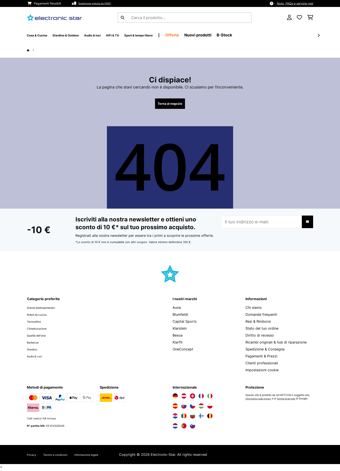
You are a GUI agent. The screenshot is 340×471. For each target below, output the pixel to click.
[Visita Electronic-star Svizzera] (192, 397)
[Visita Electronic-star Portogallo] (183, 427)
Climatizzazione (40, 330)
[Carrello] (310, 17)
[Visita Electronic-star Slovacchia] (183, 407)
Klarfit (178, 344)
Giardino (34, 351)
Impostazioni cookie (262, 372)
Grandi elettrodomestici (46, 309)
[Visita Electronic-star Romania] (183, 417)
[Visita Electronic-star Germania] (175, 397)
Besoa (178, 337)
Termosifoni (36, 323)
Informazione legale (102, 456)
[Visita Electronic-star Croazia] (175, 417)
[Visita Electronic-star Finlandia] (201, 417)
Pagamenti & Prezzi (261, 358)
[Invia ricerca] (122, 17)
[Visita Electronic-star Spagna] (175, 407)
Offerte (209, 35)
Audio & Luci (37, 358)
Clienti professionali (261, 365)
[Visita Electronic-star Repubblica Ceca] (192, 407)
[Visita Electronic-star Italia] (209, 397)
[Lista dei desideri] (299, 17)
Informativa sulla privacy (260, 400)
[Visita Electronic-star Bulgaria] (192, 417)
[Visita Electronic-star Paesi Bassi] (175, 427)
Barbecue (34, 344)
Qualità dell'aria (39, 337)
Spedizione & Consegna (264, 351)
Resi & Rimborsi (258, 323)
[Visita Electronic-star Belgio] (209, 417)
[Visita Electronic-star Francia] (201, 397)
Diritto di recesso (259, 337)
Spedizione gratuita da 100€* (99, 3)
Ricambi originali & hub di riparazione (276, 344)
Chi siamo (253, 309)
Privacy (33, 456)
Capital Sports (184, 323)
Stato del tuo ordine (261, 330)
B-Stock (261, 35)
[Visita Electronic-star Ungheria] (201, 407)
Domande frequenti (261, 316)
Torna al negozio (170, 104)
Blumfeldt (180, 316)
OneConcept (183, 351)
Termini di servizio (292, 400)
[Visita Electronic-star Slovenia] (192, 427)
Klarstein (180, 330)
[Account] (289, 17)
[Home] (32, 50)
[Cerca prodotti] (184, 17)
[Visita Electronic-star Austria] (183, 397)
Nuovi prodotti (234, 35)
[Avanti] (318, 35)
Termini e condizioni (62, 456)
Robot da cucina (40, 316)
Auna (177, 309)
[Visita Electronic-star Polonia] (209, 407)
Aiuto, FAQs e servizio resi (295, 3)
